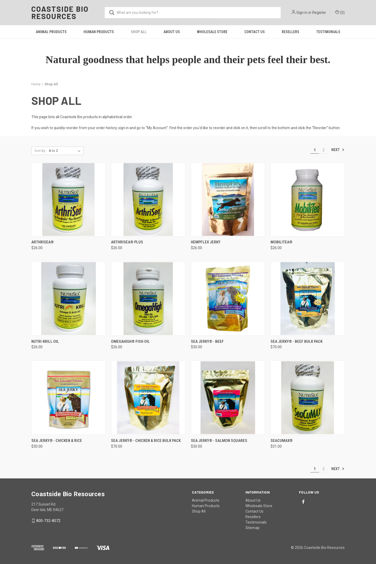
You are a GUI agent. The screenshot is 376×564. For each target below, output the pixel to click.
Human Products (99, 32)
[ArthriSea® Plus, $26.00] (148, 199)
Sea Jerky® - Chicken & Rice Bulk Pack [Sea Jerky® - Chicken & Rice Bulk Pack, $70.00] (146, 440)
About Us (171, 32)
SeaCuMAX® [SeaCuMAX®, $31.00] (282, 440)
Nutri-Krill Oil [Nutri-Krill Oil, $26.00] (45, 341)
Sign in (301, 12)
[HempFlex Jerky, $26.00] (228, 199)
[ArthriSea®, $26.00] (68, 199)
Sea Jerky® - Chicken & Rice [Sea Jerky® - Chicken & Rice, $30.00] (56, 440)
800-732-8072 (48, 520)
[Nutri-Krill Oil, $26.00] (68, 298)
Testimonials (328, 32)
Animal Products (51, 32)
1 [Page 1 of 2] (315, 150)
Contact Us (254, 32)
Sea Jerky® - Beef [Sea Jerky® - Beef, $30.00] (207, 341)
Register (319, 12)
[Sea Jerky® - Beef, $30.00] (228, 298)
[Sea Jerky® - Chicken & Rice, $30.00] (68, 398)
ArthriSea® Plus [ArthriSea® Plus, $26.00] (127, 242)
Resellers (290, 32)
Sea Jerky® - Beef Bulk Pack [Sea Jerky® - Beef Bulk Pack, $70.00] (296, 341)
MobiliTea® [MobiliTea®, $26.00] (281, 242)
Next (337, 149)
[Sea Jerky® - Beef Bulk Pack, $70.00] (308, 298)
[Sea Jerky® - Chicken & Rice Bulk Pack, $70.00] (148, 398)
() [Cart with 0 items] (340, 12)
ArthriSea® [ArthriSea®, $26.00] (42, 242)
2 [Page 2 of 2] (323, 150)
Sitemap (252, 528)
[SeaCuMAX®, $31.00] (308, 398)
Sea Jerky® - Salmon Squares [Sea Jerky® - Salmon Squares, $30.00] (219, 440)
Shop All (138, 32)
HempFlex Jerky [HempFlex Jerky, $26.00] (205, 242)
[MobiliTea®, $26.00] (308, 199)
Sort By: (40, 151)
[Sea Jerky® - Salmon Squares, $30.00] (228, 398)
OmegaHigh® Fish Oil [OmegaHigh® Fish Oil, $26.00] (130, 341)
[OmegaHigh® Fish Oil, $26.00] (148, 298)
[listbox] (65, 151)
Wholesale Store (212, 32)
